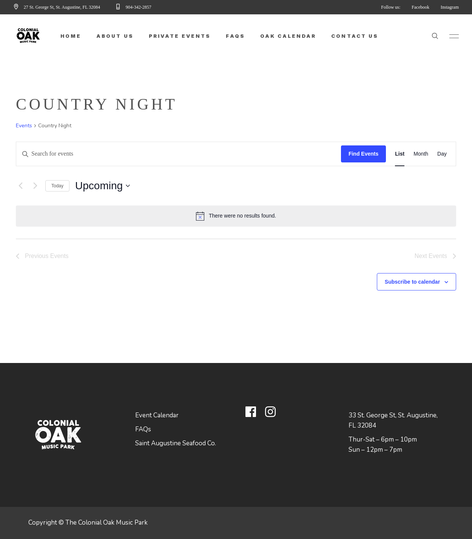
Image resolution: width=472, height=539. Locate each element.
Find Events (363, 154)
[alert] (236, 216)
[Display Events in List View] (399, 154)
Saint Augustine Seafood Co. (175, 443)
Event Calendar (157, 415)
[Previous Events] (20, 185)
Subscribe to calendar (412, 282)
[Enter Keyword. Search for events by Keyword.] (178, 154)
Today (57, 185)
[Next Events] (35, 185)
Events (24, 125)
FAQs (143, 429)
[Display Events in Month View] (420, 154)
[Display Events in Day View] (442, 154)
